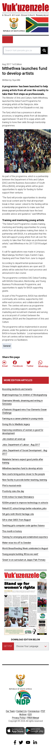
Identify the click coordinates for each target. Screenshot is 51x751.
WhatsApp (43, 364)
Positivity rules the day (13, 491)
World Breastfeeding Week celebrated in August (25, 548)
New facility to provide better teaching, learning (24, 480)
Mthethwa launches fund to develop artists (22, 468)
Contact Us (21, 711)
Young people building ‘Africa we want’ (20, 554)
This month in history (12, 531)
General (6, 346)
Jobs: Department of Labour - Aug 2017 (21, 444)
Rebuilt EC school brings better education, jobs (24, 508)
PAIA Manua (33, 717)
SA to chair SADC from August (16, 520)
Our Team (10, 711)
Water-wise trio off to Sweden (16, 542)
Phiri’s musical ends (11, 485)
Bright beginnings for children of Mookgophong (24, 395)
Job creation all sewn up (13, 439)
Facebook (18, 363)
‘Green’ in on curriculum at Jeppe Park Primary (23, 560)
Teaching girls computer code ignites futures (23, 525)
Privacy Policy (19, 717)
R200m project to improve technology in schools (25, 502)
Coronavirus (33, 711)
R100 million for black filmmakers (18, 497)
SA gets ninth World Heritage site (18, 514)
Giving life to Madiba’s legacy (16, 424)
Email (5, 363)
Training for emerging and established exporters (25, 537)
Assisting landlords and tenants (17, 389)
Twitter (30, 363)
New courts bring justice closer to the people (23, 474)
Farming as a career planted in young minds (22, 418)
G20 (30, 714)
